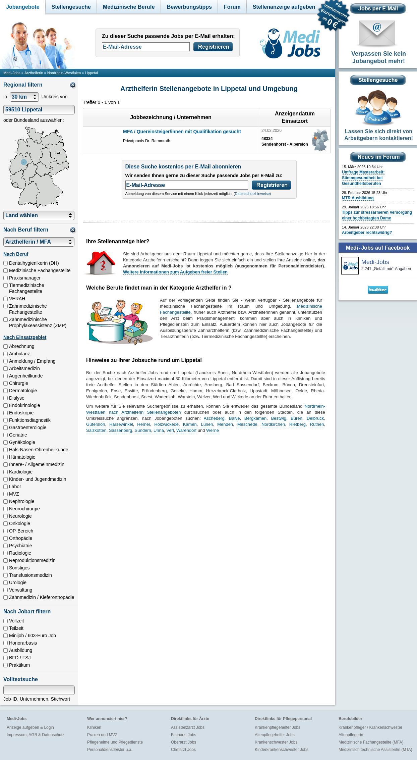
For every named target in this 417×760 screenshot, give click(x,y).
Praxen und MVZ (102, 734)
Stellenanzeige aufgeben (284, 7)
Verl (170, 430)
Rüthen (317, 424)
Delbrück (315, 418)
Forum (232, 7)
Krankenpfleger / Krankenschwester (370, 727)
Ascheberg (214, 418)
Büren (296, 418)
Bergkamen (255, 418)
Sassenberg (120, 430)
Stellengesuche (71, 7)
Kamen (190, 424)
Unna (159, 430)
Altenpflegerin (351, 734)
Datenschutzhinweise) (253, 194)
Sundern (143, 430)
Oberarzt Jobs (183, 742)
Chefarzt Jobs (183, 749)
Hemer (143, 424)
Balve (234, 418)
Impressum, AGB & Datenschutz (35, 734)
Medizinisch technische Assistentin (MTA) (375, 749)
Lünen (207, 424)
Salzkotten (96, 430)
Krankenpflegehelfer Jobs (277, 727)
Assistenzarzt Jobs (187, 727)
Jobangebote (23, 7)
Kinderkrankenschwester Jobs (281, 749)
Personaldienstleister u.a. (109, 749)
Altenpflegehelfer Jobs (275, 734)
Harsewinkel (121, 424)
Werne (212, 430)
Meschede (247, 424)
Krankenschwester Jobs (276, 742)
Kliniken (94, 727)
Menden (225, 424)
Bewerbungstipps (189, 7)
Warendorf (186, 430)
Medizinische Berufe (129, 7)
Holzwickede (166, 424)
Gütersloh (95, 424)
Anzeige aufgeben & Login (30, 727)
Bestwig (278, 418)
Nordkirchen (273, 424)
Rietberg (297, 424)
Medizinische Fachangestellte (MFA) (371, 742)
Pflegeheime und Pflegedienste (115, 742)
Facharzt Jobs (183, 734)
